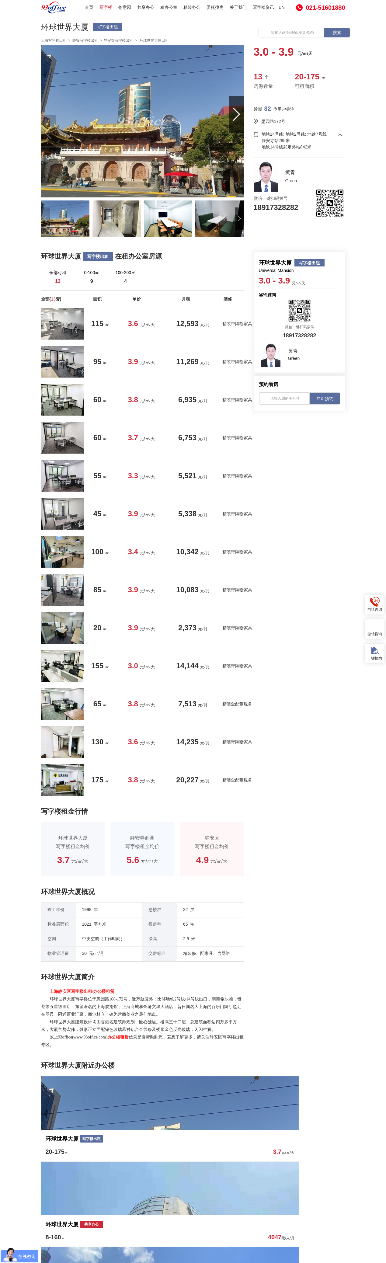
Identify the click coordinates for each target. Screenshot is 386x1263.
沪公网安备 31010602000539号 (267, 1255)
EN (281, 7)
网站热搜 (229, 1207)
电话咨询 (374, 604)
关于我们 (238, 7)
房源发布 (171, 1207)
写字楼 (105, 7)
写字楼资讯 (263, 7)
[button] (236, 114)
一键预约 (374, 652)
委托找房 (215, 7)
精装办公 (191, 7)
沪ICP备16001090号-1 (210, 1254)
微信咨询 (374, 628)
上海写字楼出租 (54, 40)
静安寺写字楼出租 (118, 40)
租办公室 (168, 7)
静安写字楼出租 (85, 40)
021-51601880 (325, 7)
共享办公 (145, 7)
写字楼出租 (107, 26)
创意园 (124, 7)
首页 (89, 7)
